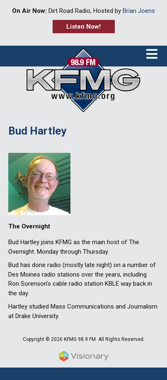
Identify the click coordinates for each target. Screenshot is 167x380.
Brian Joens (139, 11)
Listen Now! (83, 26)
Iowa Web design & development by (84, 357)
